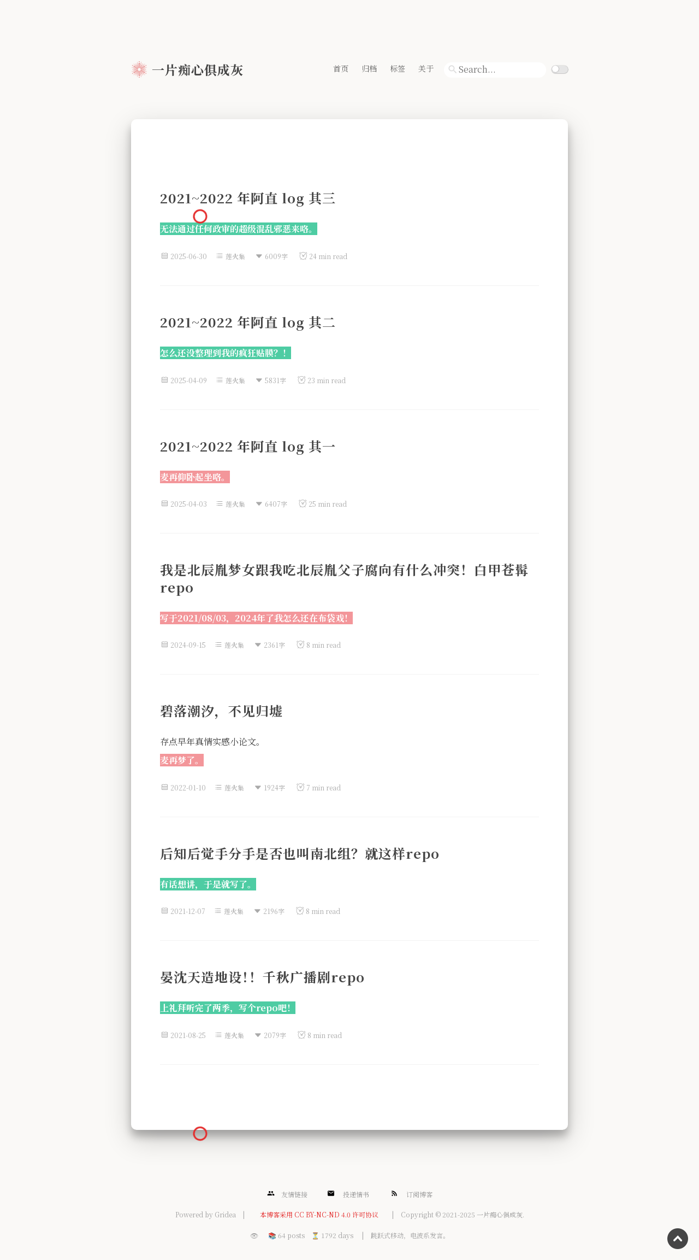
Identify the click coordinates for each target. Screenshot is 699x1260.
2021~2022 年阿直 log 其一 (248, 445)
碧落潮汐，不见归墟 (221, 710)
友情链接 (287, 1194)
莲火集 (235, 256)
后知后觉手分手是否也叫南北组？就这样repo (300, 853)
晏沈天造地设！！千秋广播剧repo (262, 976)
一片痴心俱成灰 (198, 70)
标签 (397, 68)
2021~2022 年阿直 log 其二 (248, 321)
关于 (426, 68)
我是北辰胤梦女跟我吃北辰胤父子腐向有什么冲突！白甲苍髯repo (344, 578)
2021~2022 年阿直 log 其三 (248, 197)
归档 (369, 68)
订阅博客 (411, 1194)
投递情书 (348, 1194)
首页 (340, 68)
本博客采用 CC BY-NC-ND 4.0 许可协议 (319, 1214)
